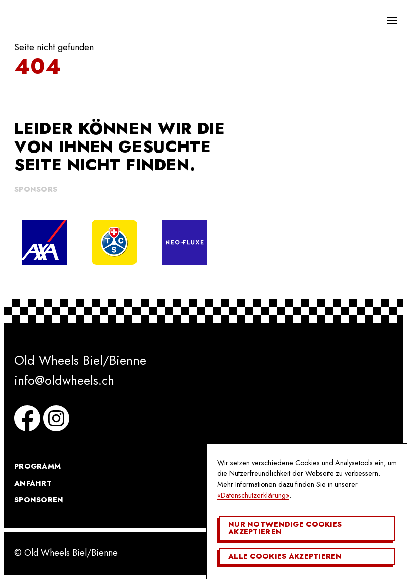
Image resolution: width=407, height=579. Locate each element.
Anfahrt (33, 483)
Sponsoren (39, 500)
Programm (37, 466)
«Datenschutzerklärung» (253, 495)
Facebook (27, 418)
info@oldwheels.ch (64, 380)
